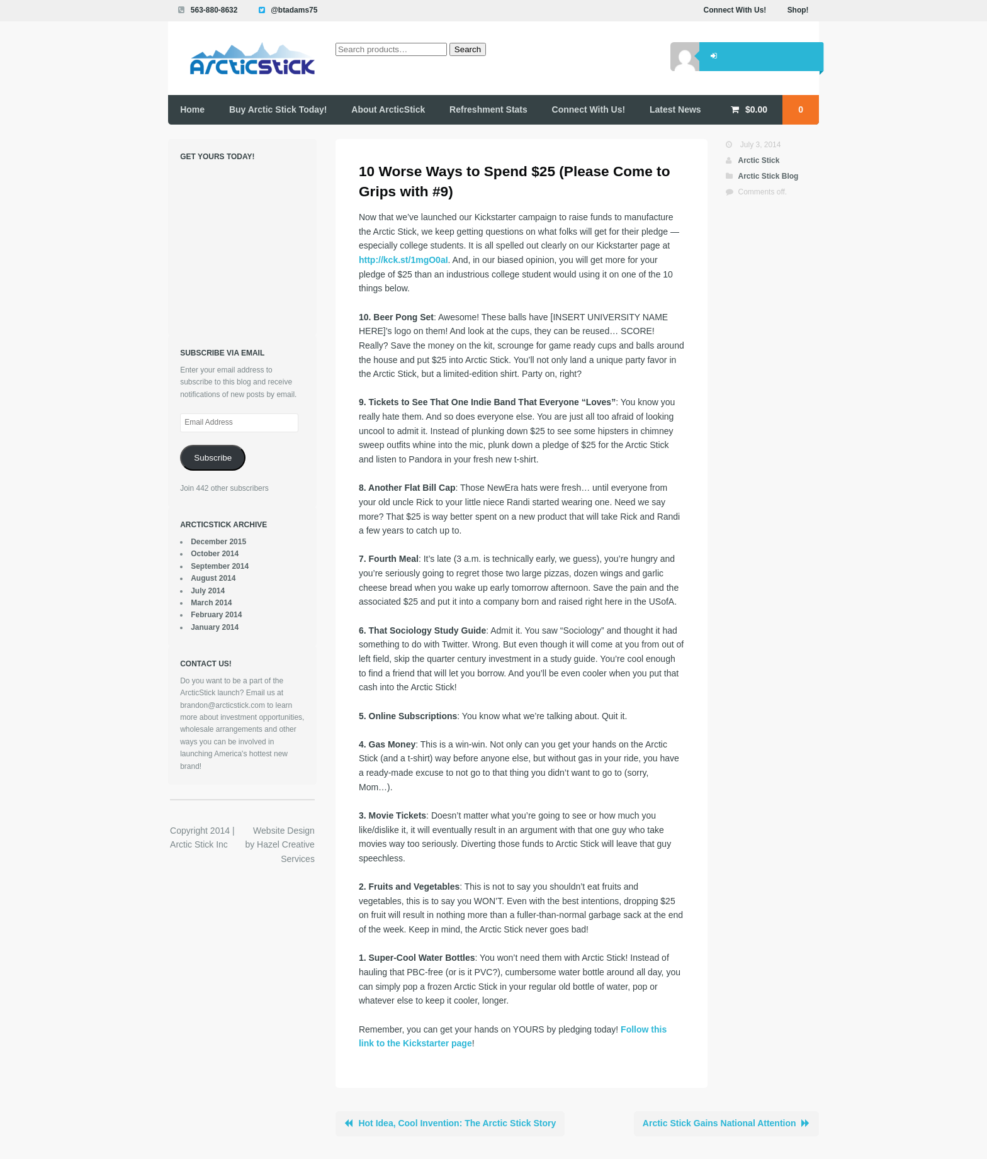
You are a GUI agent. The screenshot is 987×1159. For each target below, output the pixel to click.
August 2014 (213, 578)
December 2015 (218, 541)
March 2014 (211, 602)
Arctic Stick (758, 160)
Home (192, 109)
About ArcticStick (388, 109)
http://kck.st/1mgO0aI (403, 260)
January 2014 (215, 627)
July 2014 (208, 590)
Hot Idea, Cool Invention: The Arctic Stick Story (457, 1123)
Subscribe (213, 457)
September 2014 (220, 566)
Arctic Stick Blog (768, 176)
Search (467, 49)
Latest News (675, 109)
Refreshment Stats (488, 109)
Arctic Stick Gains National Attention (719, 1123)
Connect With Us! (735, 10)
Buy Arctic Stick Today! (278, 109)
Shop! (798, 10)
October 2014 (215, 553)
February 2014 (216, 614)
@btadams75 (294, 10)
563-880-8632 (214, 10)
